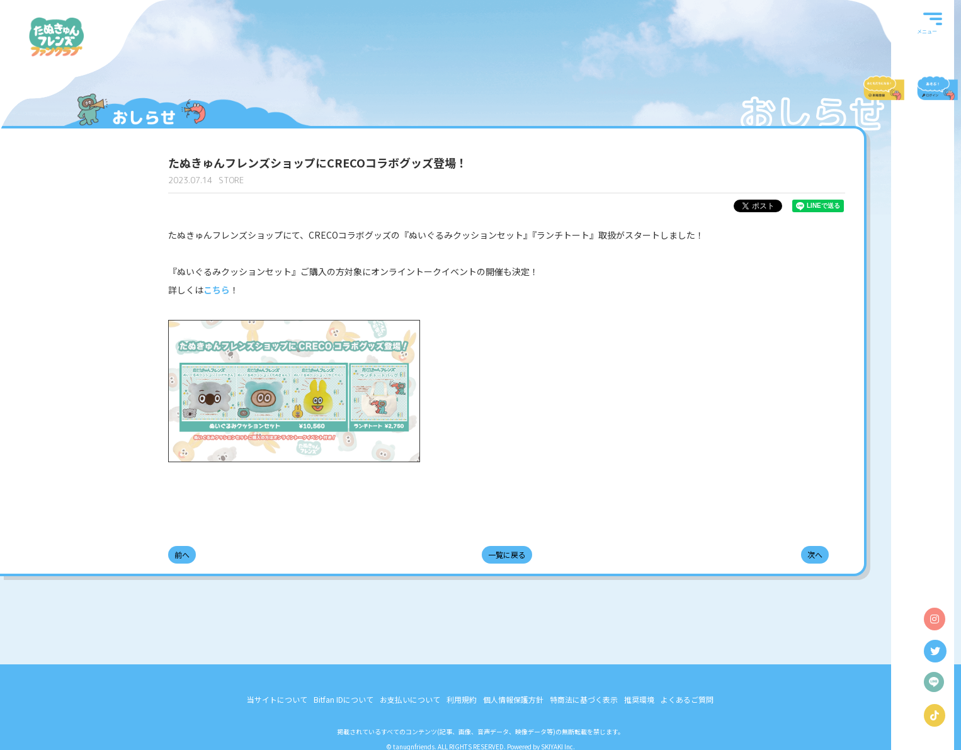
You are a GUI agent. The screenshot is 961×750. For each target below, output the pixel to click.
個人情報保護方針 (513, 699)
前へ (182, 554)
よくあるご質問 (687, 699)
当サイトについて (277, 699)
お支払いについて (410, 699)
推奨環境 (639, 699)
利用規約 (461, 699)
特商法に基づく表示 (584, 699)
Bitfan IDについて (343, 699)
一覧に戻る (507, 554)
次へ (814, 554)
